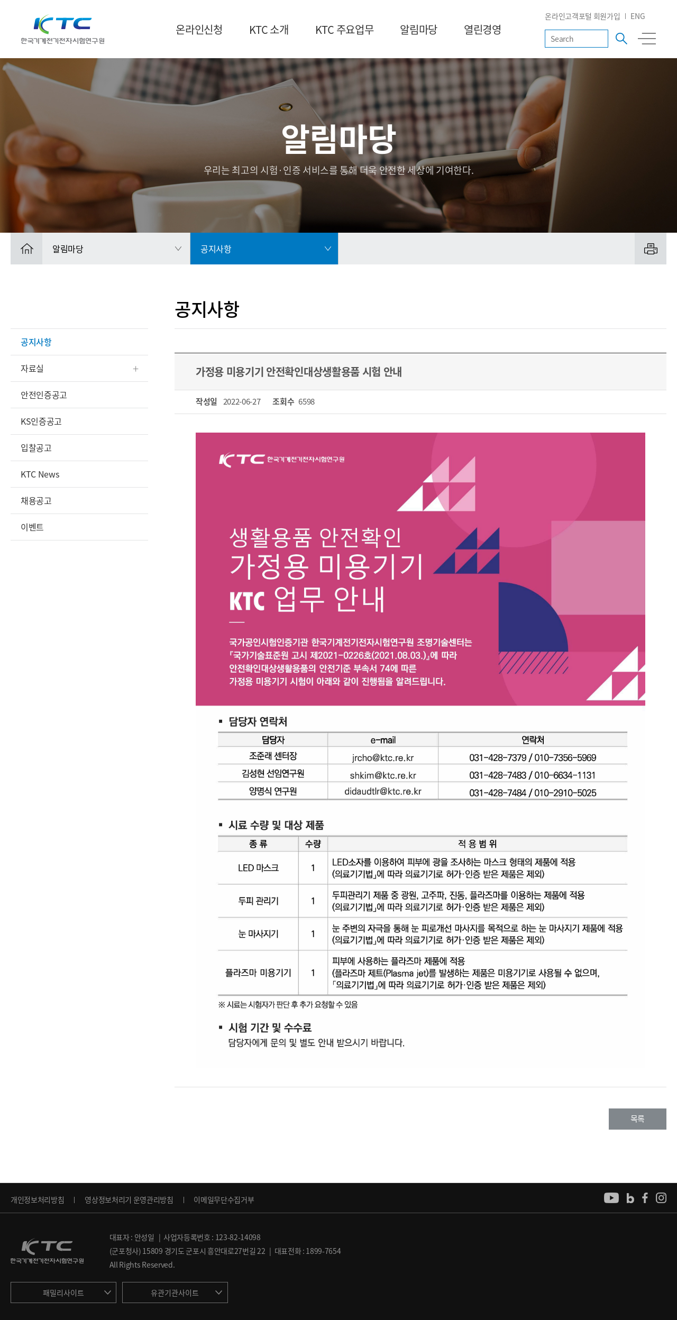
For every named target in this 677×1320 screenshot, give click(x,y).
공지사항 (36, 341)
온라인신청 (199, 29)
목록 (637, 1118)
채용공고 (36, 500)
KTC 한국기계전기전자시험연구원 (62, 29)
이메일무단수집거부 (224, 1199)
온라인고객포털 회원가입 (582, 16)
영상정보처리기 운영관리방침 (129, 1199)
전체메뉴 (647, 38)
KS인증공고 (41, 421)
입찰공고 (36, 447)
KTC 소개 (269, 29)
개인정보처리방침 (37, 1199)
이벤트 (32, 526)
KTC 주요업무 (344, 29)
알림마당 (418, 29)
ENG (637, 16)
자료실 (32, 368)
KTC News (40, 474)
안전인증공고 (44, 394)
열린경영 (482, 29)
